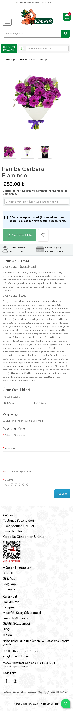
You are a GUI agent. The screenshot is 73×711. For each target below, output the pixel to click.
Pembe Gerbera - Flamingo (33, 59)
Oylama (9, 480)
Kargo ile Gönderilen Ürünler (24, 537)
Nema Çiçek (10, 59)
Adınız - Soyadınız (15, 435)
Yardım (8, 515)
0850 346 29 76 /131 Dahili (21, 651)
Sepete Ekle (19, 235)
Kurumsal (10, 596)
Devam (62, 494)
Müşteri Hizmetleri (17, 568)
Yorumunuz (11, 448)
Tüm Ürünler (12, 531)
